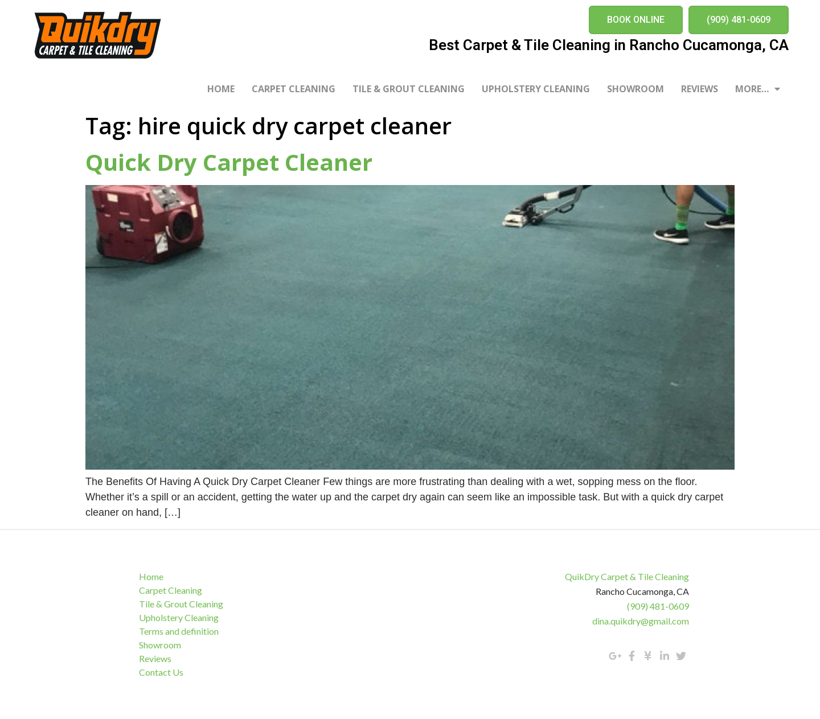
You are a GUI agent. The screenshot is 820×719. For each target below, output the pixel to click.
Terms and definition (182, 631)
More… (757, 89)
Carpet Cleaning (293, 89)
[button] (636, 20)
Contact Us (164, 672)
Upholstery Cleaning (536, 89)
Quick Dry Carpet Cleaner (228, 162)
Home (221, 89)
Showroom (635, 89)
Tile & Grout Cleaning (408, 89)
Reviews (699, 89)
